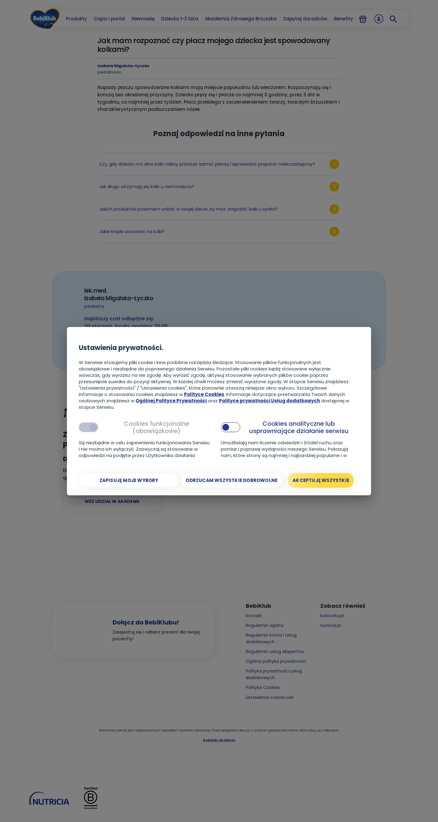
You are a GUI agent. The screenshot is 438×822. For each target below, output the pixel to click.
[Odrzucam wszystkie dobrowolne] (231, 480)
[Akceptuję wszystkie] (320, 480)
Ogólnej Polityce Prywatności (171, 400)
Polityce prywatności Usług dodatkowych (269, 400)
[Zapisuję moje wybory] (129, 480)
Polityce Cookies (204, 394)
